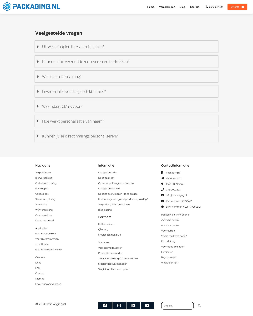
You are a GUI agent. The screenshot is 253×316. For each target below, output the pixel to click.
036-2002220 (173, 189)
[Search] (199, 306)
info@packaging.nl (176, 195)
